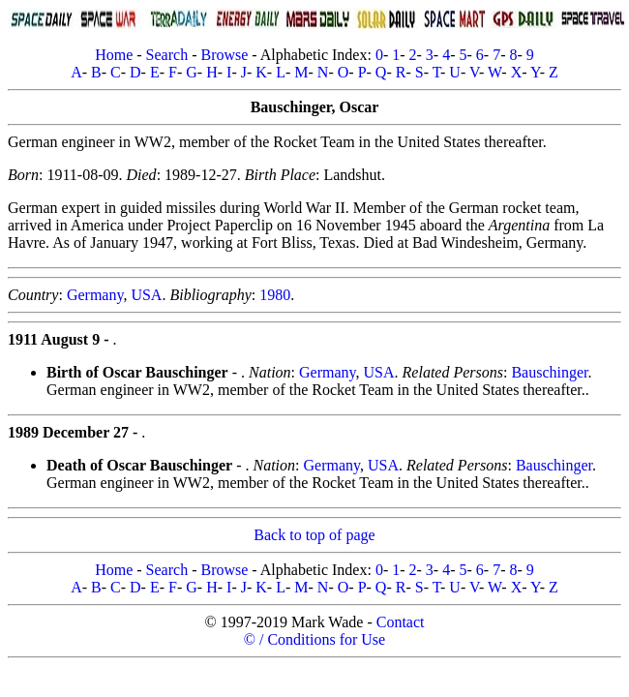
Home (114, 54)
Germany (95, 295)
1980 (274, 295)
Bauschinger (549, 372)
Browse (224, 54)
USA (146, 295)
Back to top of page (314, 535)
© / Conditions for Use (314, 639)
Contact (400, 622)
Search (167, 54)
